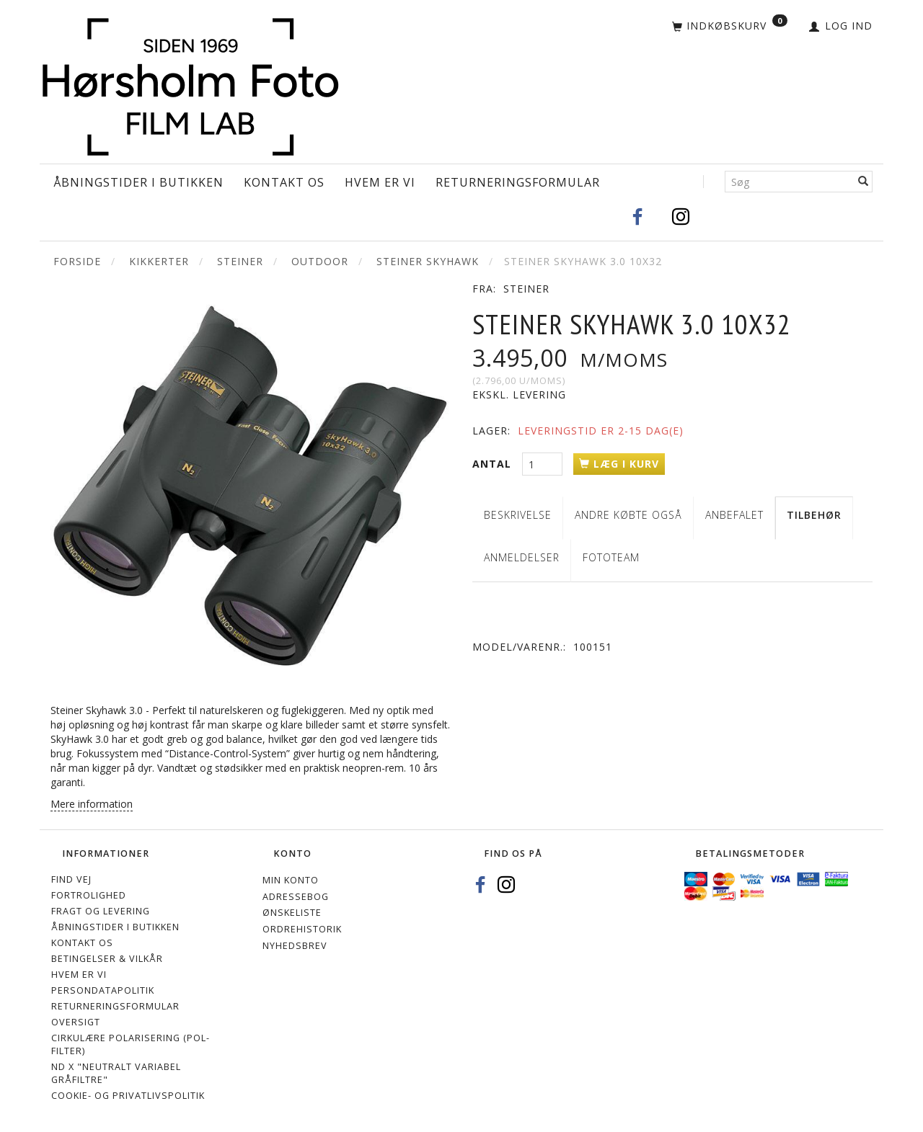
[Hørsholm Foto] (190, 84)
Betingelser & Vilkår (107, 959)
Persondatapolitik (102, 990)
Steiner (526, 288)
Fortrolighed (88, 895)
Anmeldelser (522, 557)
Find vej (71, 879)
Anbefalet (734, 515)
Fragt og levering (100, 911)
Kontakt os (284, 182)
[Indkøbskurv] (729, 26)
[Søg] (863, 181)
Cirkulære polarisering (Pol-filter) (130, 1044)
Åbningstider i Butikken (138, 182)
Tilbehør (814, 515)
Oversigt (75, 1022)
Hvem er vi (380, 182)
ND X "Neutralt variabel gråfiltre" (116, 1073)
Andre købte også (628, 515)
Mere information (91, 804)
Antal (493, 464)
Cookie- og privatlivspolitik (128, 1095)
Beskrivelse (518, 515)
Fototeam (611, 557)
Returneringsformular (518, 182)
